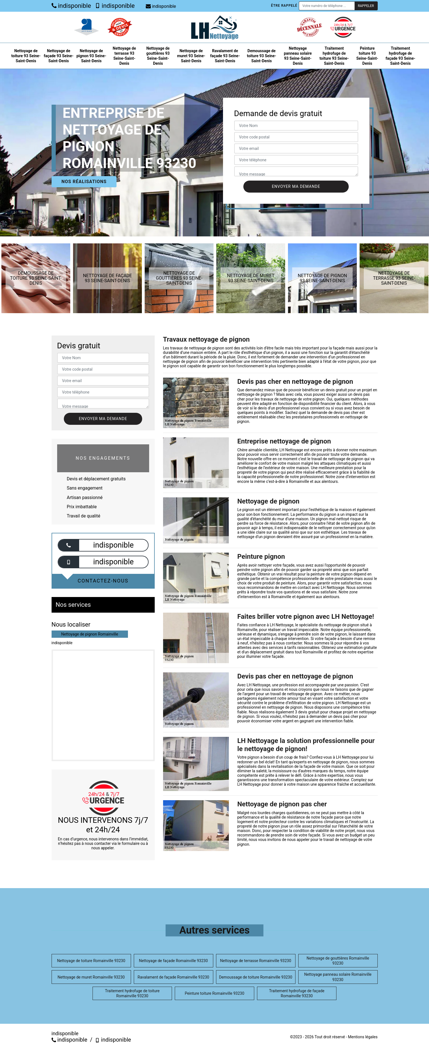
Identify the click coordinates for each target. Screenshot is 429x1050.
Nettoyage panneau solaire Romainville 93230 (338, 977)
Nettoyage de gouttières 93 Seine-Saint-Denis (158, 56)
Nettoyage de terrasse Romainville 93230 (255, 960)
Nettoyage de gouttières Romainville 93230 (338, 960)
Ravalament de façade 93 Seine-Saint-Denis (225, 56)
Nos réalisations (84, 181)
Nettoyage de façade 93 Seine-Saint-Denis (59, 56)
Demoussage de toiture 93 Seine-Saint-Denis (261, 56)
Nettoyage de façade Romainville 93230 (173, 960)
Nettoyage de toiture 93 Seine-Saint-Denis (25, 56)
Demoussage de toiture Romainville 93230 (255, 977)
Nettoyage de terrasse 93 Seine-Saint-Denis (124, 56)
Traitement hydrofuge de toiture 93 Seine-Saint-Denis (334, 56)
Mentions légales (362, 1037)
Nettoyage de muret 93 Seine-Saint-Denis (191, 56)
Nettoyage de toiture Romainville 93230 (91, 960)
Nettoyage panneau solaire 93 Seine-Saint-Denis (298, 56)
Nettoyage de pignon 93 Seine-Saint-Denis (91, 56)
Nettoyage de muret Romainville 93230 (91, 977)
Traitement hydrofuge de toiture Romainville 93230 (132, 993)
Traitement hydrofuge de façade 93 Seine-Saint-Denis (400, 56)
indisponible (71, 5)
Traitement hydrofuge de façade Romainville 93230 (296, 993)
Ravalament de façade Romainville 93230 (173, 977)
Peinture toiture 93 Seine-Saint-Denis (367, 56)
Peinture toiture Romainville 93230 (214, 993)
